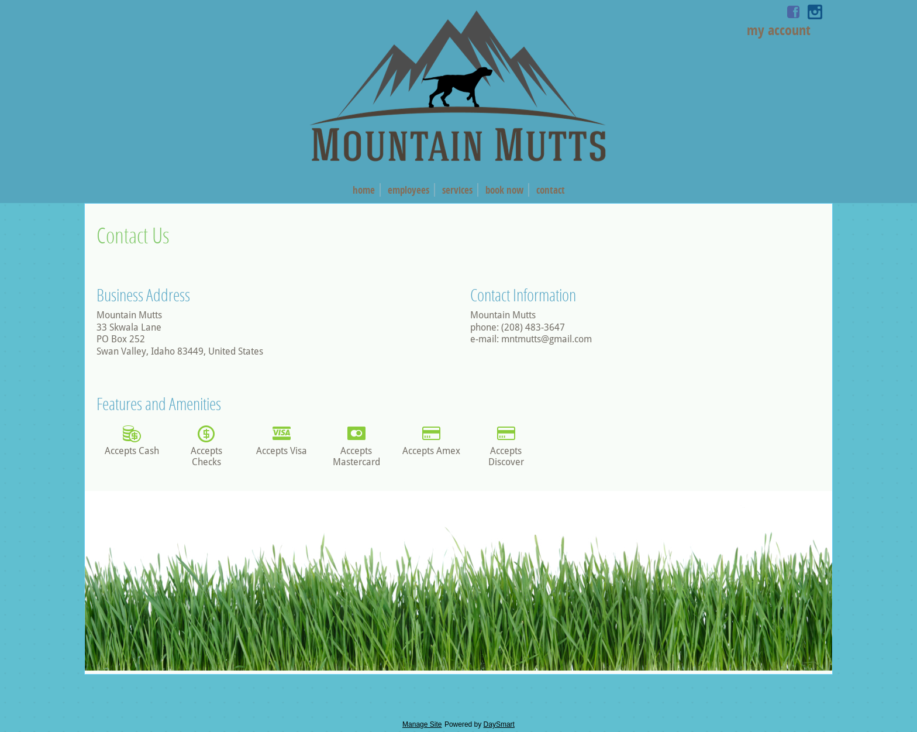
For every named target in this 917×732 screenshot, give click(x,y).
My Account (779, 29)
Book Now (504, 190)
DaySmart (499, 724)
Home (364, 190)
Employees (408, 190)
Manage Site (422, 724)
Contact (550, 190)
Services (457, 190)
